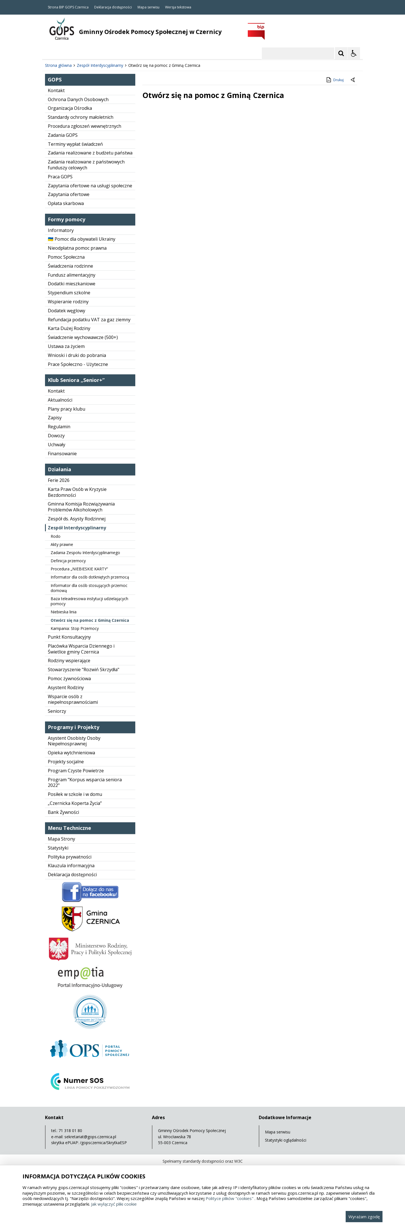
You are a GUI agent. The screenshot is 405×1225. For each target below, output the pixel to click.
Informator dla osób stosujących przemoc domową (89, 588)
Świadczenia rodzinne (70, 266)
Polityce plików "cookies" (229, 1198)
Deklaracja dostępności (113, 7)
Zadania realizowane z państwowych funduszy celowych (86, 165)
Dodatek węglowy (66, 311)
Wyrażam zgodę (364, 1216)
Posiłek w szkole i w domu (75, 794)
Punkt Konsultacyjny (69, 637)
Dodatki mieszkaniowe (71, 284)
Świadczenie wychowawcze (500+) (83, 337)
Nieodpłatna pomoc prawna (77, 248)
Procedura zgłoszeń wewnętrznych (84, 126)
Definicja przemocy (68, 560)
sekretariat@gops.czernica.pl (90, 1136)
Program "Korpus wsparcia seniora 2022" (85, 783)
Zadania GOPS (63, 135)
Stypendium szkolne (69, 293)
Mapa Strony (61, 839)
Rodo (55, 536)
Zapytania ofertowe (68, 194)
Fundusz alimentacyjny (71, 275)
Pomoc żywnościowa (69, 678)
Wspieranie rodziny (68, 302)
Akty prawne (62, 544)
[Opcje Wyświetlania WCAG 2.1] (354, 53)
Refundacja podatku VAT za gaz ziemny (89, 320)
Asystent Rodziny (66, 687)
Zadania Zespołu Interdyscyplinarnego (85, 552)
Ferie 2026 (58, 480)
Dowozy (56, 435)
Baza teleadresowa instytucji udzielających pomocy (89, 601)
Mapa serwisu (148, 7)
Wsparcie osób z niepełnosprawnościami (73, 699)
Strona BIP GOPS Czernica (68, 7)
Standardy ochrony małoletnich (80, 117)
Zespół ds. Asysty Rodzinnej (76, 519)
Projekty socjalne (66, 762)
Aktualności (60, 400)
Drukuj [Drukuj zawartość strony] (334, 79)
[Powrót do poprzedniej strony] (353, 80)
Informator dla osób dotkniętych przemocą (90, 577)
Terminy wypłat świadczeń (75, 144)
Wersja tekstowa (178, 7)
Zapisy (55, 418)
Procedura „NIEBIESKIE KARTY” (79, 568)
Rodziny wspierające (69, 660)
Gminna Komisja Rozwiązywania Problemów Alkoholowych (81, 507)
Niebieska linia (63, 611)
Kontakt (56, 90)
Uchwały (56, 444)
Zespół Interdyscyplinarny (77, 528)
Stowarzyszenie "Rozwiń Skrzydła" (83, 669)
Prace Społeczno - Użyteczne (78, 364)
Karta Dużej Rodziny (69, 328)
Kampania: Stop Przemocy (75, 628)
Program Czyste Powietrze (76, 771)
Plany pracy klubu (66, 409)
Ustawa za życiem (66, 346)
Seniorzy (57, 711)
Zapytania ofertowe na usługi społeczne (90, 186)
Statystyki (58, 848)
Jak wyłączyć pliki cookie (114, 1204)
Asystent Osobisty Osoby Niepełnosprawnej (74, 741)
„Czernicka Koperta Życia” (75, 803)
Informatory (61, 230)
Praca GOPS (60, 177)
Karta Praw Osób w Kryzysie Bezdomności (77, 492)
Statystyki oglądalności (285, 1140)
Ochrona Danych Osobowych (78, 99)
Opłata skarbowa (66, 203)
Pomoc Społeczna (66, 257)
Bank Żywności (63, 812)
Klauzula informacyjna (71, 865)
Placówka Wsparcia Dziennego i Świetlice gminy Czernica (81, 649)
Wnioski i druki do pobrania (77, 355)
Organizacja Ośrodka (70, 108)
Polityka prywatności (69, 857)
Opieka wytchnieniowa (71, 753)
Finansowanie (62, 453)
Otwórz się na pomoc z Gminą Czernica (90, 620)
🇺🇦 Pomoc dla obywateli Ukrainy (81, 239)
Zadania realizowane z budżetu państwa (90, 153)
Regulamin (59, 426)
